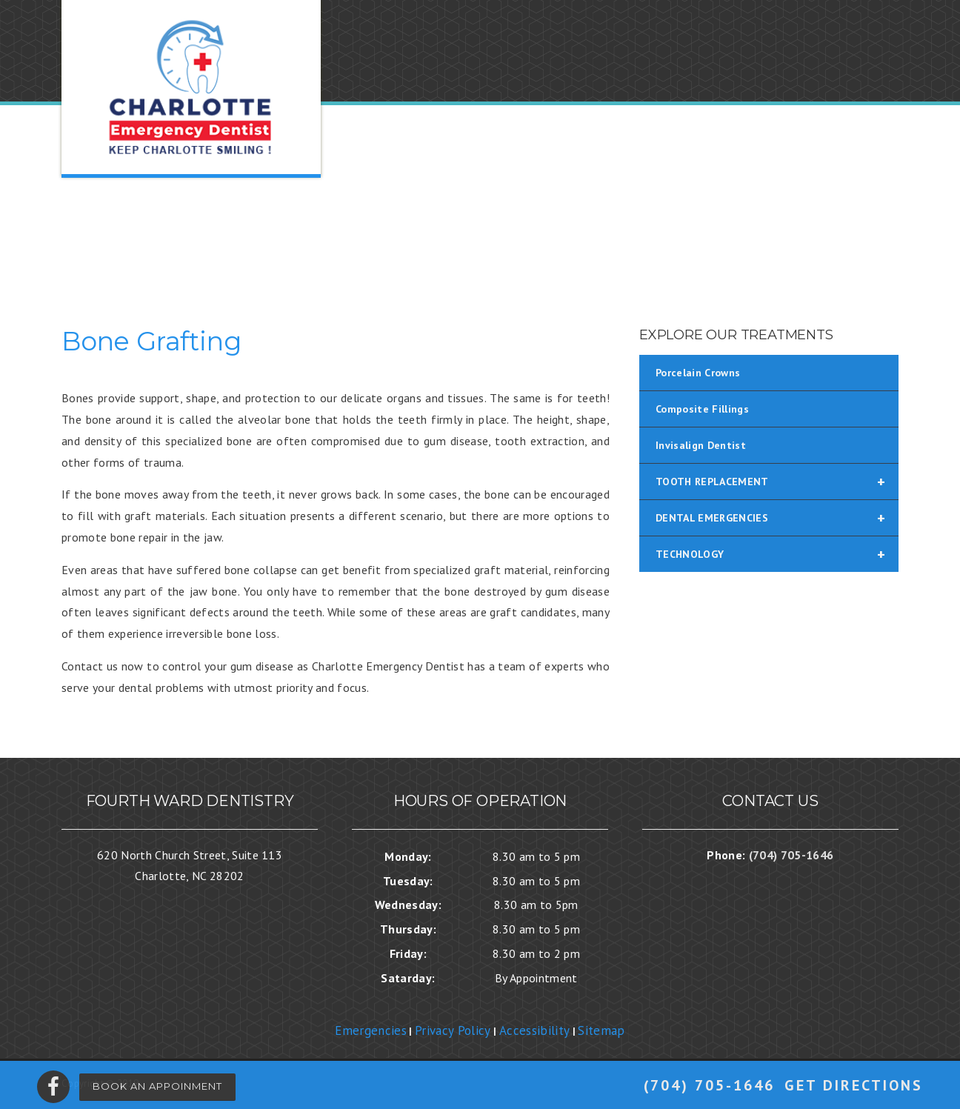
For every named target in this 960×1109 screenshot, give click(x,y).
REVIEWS (715, 231)
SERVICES (637, 231)
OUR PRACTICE (427, 231)
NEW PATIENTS (540, 231)
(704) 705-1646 (709, 1085)
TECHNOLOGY (777, 554)
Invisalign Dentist (701, 445)
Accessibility (534, 1030)
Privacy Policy (453, 1030)
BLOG (781, 231)
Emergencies (371, 1030)
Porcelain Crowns (698, 372)
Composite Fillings (702, 409)
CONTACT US (859, 231)
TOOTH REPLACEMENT (777, 481)
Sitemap (601, 1030)
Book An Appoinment (157, 1086)
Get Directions (853, 1085)
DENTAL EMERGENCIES (777, 518)
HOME (342, 231)
